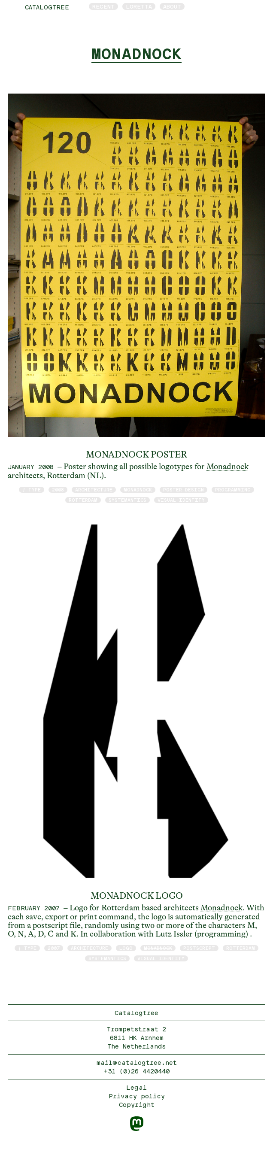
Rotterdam (83, 500)
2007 (54, 948)
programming (233, 489)
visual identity (181, 500)
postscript (199, 948)
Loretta (139, 6)
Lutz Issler (174, 934)
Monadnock (227, 466)
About (172, 6)
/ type (31, 489)
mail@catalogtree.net (137, 1062)
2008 (58, 489)
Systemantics (127, 500)
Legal (136, 1087)
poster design (183, 489)
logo (126, 948)
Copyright (137, 1104)
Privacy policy (137, 1096)
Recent (103, 6)
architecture (93, 489)
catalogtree (47, 7)
